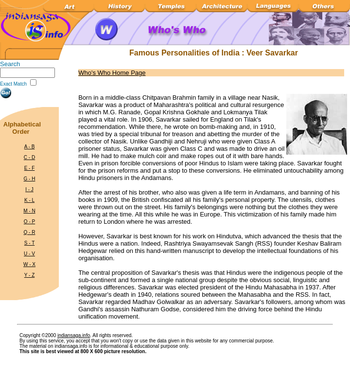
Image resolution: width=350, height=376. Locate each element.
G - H (29, 178)
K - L (29, 200)
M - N (29, 211)
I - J (29, 189)
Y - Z (29, 275)
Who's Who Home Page (111, 72)
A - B (29, 146)
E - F (29, 168)
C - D (29, 157)
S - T (29, 243)
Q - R (29, 232)
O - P (29, 221)
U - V (29, 253)
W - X (29, 264)
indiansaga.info (73, 335)
